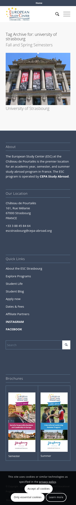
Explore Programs (18, 276)
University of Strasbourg (27, 108)
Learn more (56, 497)
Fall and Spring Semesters (29, 45)
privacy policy (47, 482)
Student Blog (15, 291)
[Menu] (64, 14)
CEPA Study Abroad (54, 176)
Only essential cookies (28, 497)
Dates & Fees (15, 306)
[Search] (55, 14)
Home (39, 2)
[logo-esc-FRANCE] (31, 14)
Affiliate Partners (17, 314)
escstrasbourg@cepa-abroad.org (29, 231)
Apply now (13, 299)
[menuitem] (39, 3)
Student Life (14, 284)
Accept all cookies (39, 488)
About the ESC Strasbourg (24, 268)
